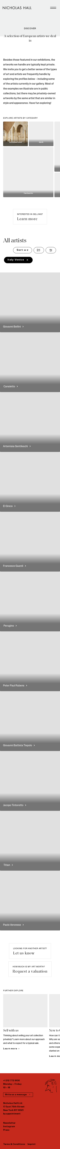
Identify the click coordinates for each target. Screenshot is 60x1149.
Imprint (32, 1144)
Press (6, 1130)
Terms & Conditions (14, 1144)
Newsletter (9, 1123)
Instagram (9, 1126)
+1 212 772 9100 (11, 1080)
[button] (30, 217)
